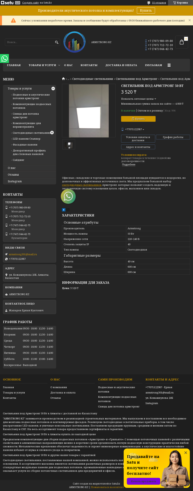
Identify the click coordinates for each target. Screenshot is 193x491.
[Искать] (56, 42)
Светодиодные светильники (92, 78)
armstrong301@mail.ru (23, 254)
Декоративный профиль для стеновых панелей (29, 152)
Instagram (153, 65)
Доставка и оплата (121, 65)
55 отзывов (159, 2)
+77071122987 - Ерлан (159, 387)
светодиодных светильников (82, 185)
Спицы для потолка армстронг (26, 115)
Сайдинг (18, 160)
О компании (58, 387)
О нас (68, 65)
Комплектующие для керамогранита (27, 124)
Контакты (89, 65)
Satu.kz (116, 483)
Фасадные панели (25, 144)
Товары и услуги (42, 65)
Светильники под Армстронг (136, 78)
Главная (14, 65)
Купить (146, 10)
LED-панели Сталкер (26, 138)
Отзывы (13, 174)
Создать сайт (30, 2)
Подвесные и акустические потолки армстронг (31, 96)
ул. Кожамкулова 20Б (159, 398)
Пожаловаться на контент (107, 487)
